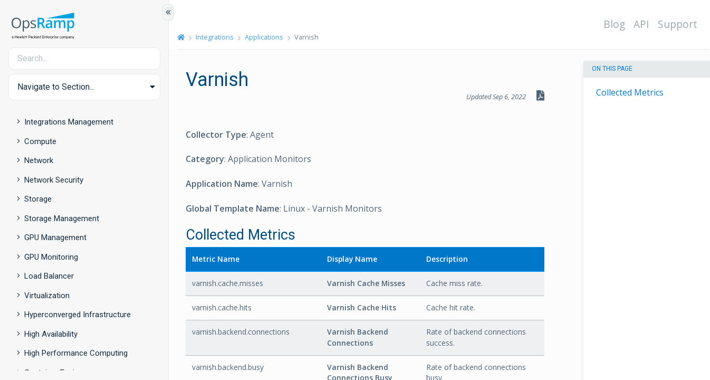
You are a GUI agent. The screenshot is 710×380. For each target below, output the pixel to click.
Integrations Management (68, 122)
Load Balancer (49, 276)
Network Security (53, 180)
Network (38, 160)
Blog (614, 24)
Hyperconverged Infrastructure (77, 314)
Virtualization (47, 295)
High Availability (51, 334)
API (641, 24)
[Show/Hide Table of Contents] (168, 12)
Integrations (215, 37)
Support (677, 24)
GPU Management (55, 237)
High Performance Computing (76, 353)
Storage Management (61, 218)
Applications (264, 37)
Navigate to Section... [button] (55, 87)
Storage (38, 199)
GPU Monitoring (51, 257)
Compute (40, 141)
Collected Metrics (630, 92)
